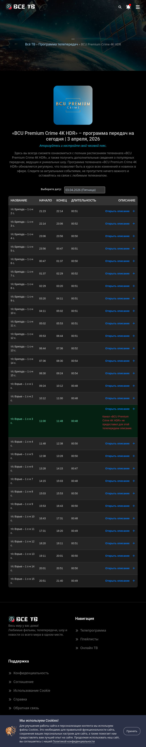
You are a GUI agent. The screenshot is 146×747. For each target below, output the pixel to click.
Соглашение (20, 681)
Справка (17, 699)
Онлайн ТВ (86, 648)
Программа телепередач (58, 44)
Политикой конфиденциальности (74, 741)
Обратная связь (23, 708)
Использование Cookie (29, 690)
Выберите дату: (51, 189)
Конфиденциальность (28, 673)
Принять (131, 731)
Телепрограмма (90, 630)
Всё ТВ (30, 44)
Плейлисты (86, 639)
